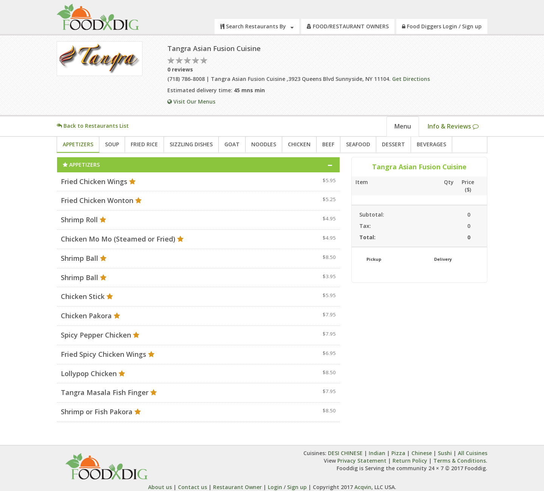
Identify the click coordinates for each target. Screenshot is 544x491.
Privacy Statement (361, 460)
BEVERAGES (431, 144)
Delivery (443, 259)
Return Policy (410, 460)
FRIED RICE (144, 144)
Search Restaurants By (257, 26)
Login (275, 487)
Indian (377, 453)
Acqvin (362, 487)
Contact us (192, 487)
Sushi (445, 453)
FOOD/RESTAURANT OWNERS (348, 26)
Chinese (421, 453)
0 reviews (180, 69)
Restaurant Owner (237, 487)
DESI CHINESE (346, 453)
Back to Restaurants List (93, 125)
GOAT (232, 144)
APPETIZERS (78, 144)
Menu (402, 126)
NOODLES (263, 144)
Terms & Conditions (459, 460)
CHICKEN (299, 144)
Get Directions (411, 78)
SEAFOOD (358, 144)
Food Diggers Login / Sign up (442, 26)
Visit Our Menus (191, 101)
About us (160, 487)
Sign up (297, 487)
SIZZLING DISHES (191, 144)
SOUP (112, 144)
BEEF (328, 144)
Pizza (398, 453)
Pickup (373, 259)
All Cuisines (472, 453)
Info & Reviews (453, 126)
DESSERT (393, 144)
